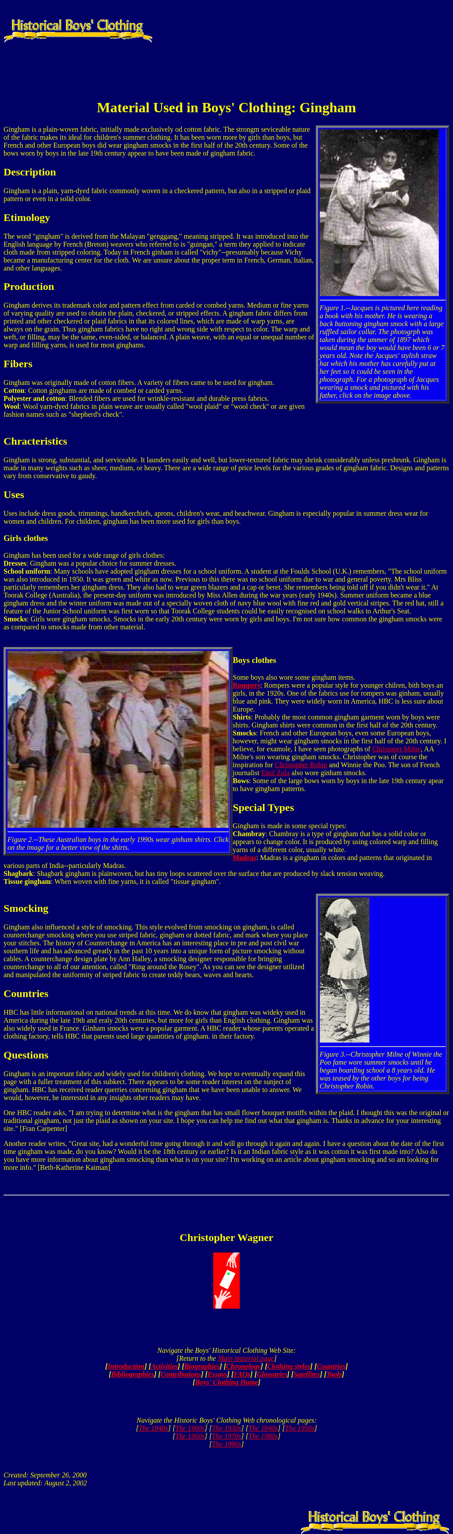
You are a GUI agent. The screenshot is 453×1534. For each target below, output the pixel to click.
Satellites (307, 1374)
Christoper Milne (396, 749)
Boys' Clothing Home (226, 1382)
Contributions (181, 1374)
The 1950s (299, 1428)
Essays (217, 1374)
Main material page (246, 1358)
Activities (164, 1366)
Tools (334, 1374)
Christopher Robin (301, 765)
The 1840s (153, 1428)
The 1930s (226, 1428)
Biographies (201, 1366)
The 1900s (189, 1428)
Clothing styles (288, 1366)
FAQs (242, 1374)
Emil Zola (275, 773)
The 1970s (226, 1436)
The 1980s (263, 1436)
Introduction (126, 1366)
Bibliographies (132, 1374)
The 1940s (263, 1428)
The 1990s (226, 1444)
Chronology (243, 1366)
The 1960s (189, 1436)
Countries (331, 1366)
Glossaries (272, 1374)
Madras (244, 857)
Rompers (246, 685)
